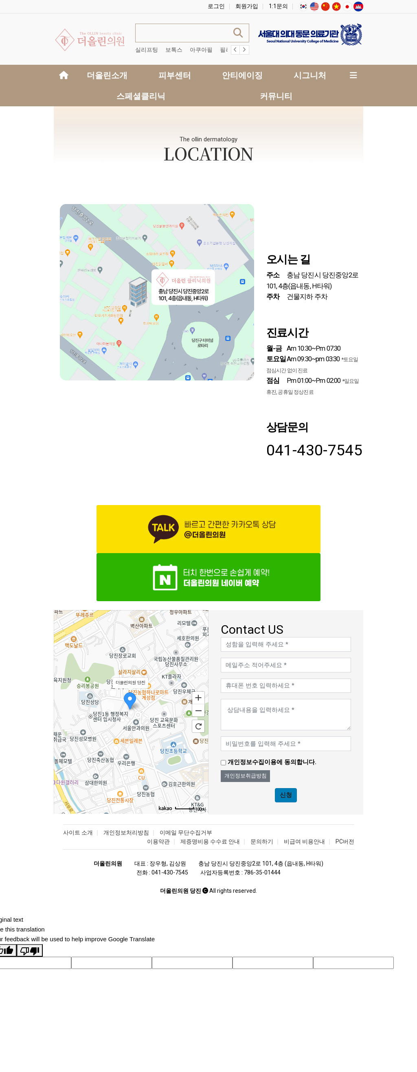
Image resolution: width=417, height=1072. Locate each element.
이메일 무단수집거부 (186, 832)
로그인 (216, 6)
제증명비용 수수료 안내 (210, 841)
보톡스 (173, 49)
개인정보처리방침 (126, 832)
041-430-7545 (314, 450)
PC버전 (345, 841)
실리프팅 (146, 49)
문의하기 (261, 841)
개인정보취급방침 (245, 776)
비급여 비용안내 (304, 841)
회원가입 (246, 6)
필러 (225, 49)
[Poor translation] (30, 950)
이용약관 (158, 841)
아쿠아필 (201, 49)
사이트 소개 (78, 832)
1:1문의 (278, 6)
